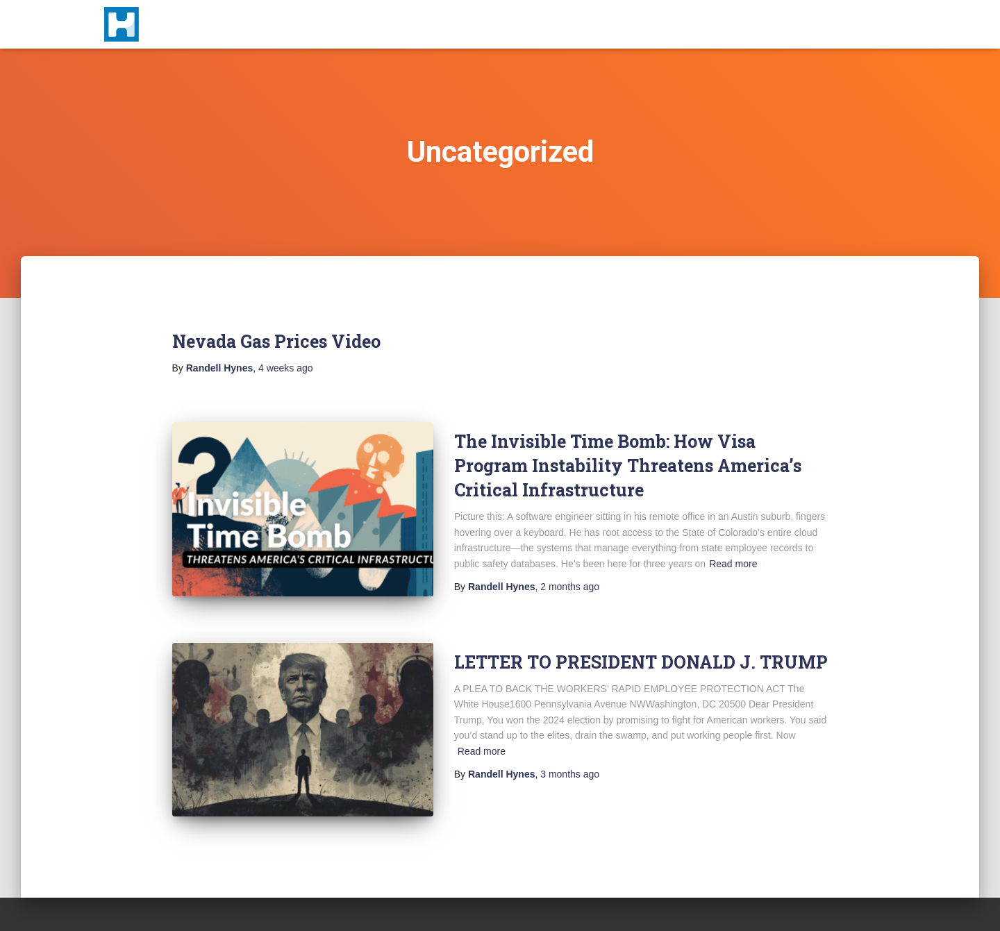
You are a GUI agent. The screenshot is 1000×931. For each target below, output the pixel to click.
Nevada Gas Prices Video (276, 341)
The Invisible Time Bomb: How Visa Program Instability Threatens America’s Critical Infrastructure (627, 465)
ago (285, 368)
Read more (733, 563)
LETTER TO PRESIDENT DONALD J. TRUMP (641, 662)
